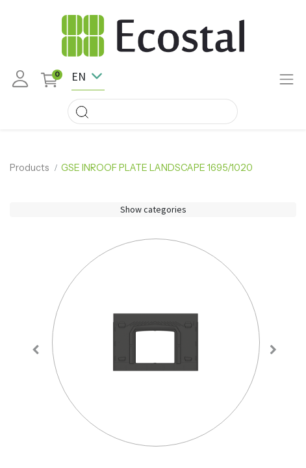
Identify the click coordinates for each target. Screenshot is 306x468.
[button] (36, 350)
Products (29, 168)
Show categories (153, 209)
